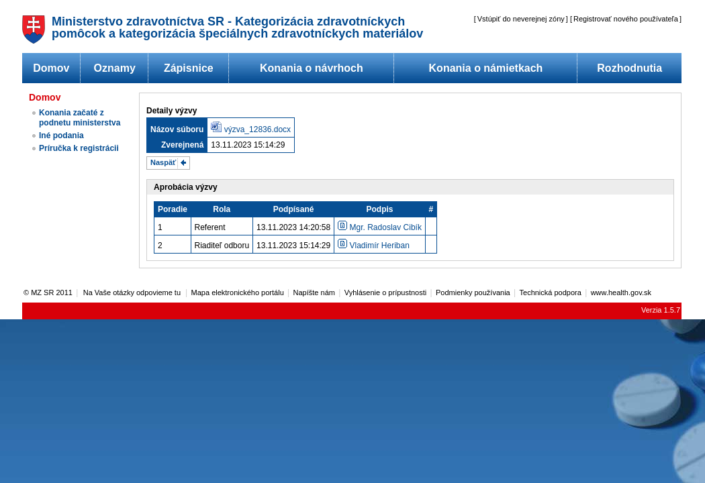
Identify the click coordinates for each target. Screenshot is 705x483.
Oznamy (115, 68)
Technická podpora (550, 292)
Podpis (380, 209)
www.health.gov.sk (621, 292)
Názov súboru (176, 129)
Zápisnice (189, 68)
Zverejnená (182, 145)
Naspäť (163, 162)
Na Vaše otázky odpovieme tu (133, 292)
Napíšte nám (314, 292)
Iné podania (61, 135)
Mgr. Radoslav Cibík (380, 227)
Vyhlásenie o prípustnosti (385, 292)
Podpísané (293, 209)
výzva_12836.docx (257, 129)
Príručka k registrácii (79, 148)
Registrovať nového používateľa (625, 19)
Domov (51, 68)
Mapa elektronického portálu (237, 292)
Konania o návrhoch (311, 68)
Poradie (172, 209)
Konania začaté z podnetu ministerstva (79, 117)
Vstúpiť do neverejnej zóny (521, 19)
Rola (221, 209)
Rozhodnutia (629, 68)
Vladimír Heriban (374, 245)
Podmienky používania (473, 292)
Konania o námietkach (486, 68)
